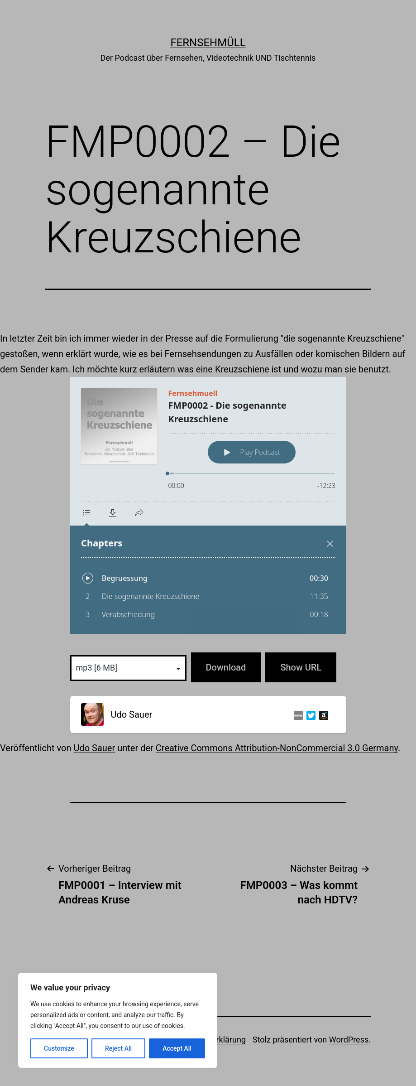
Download (226, 667)
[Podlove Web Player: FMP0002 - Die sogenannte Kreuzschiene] (208, 505)
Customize (59, 1048)
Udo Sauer (94, 748)
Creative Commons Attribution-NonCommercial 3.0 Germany (277, 748)
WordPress (348, 1039)
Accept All (177, 1048)
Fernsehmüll (207, 42)
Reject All (118, 1048)
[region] (117, 1020)
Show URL (300, 667)
